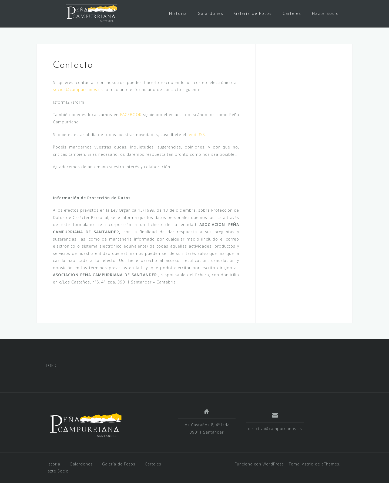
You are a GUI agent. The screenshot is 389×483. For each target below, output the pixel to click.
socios (59, 89)
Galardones (210, 13)
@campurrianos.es (84, 89)
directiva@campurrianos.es (275, 428)
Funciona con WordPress (259, 464)
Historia (178, 13)
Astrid (308, 464)
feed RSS (196, 134)
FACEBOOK (131, 114)
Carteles (292, 13)
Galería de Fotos (253, 13)
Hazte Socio (325, 13)
